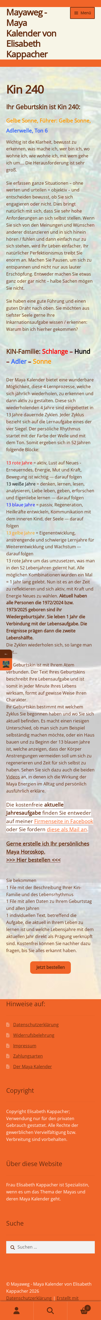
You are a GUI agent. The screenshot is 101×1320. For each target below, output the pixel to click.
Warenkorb (79, 1307)
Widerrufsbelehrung (33, 1035)
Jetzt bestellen (50, 967)
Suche (50, 1311)
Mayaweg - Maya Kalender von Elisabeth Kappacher (31, 33)
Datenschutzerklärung (36, 1025)
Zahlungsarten (28, 1056)
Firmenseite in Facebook (63, 821)
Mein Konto (17, 1311)
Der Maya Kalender (32, 1067)
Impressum (24, 1046)
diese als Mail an (67, 829)
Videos (13, 777)
